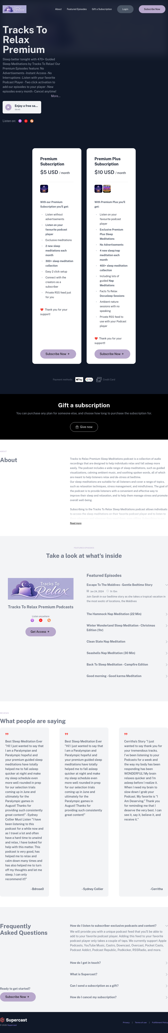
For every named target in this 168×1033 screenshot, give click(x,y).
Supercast (12, 1025)
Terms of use (141, 1022)
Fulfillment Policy (160, 1022)
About (58, 9)
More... (55, 96)
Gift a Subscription (102, 9)
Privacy (126, 1022)
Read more (76, 523)
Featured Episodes (77, 9)
